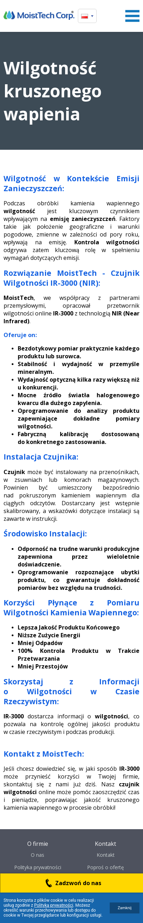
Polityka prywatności (37, 867)
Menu (132, 16)
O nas (37, 854)
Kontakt (106, 854)
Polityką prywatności (53, 905)
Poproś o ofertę (105, 867)
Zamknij (124, 908)
